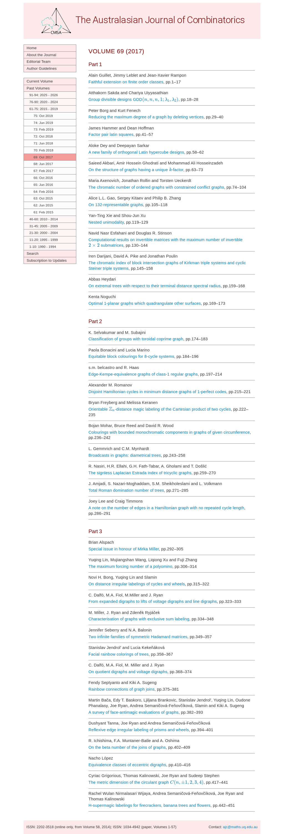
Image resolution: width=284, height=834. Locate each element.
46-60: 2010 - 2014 (43, 219)
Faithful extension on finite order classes (125, 82)
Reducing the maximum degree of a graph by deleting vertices (146, 117)
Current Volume (40, 81)
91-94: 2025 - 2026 (43, 95)
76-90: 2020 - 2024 (43, 102)
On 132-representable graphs (115, 205)
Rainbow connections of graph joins (121, 689)
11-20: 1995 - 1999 (43, 239)
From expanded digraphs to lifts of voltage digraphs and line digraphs (152, 601)
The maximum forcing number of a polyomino (130, 566)
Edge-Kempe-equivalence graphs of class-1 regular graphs (143, 374)
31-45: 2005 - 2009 (43, 226)
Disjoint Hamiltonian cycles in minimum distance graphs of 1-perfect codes (157, 391)
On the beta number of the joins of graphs (127, 747)
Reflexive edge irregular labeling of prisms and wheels (138, 730)
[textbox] (160, 99)
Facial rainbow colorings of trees (118, 654)
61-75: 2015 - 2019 (43, 109)
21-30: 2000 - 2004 (43, 232)
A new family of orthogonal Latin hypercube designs (136, 152)
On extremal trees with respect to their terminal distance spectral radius (154, 286)
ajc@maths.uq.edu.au (240, 827)
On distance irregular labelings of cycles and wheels (136, 584)
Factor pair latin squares (110, 134)
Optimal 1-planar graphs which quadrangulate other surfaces (144, 303)
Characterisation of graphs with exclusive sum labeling (138, 619)
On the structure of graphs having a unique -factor (135, 170)
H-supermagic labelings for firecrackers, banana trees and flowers (149, 805)
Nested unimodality (106, 222)
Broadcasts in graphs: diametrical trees (124, 455)
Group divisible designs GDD (133, 99)
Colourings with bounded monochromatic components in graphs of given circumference (169, 432)
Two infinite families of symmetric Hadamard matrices (137, 637)
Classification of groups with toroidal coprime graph (135, 339)
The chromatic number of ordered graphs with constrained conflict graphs (156, 187)
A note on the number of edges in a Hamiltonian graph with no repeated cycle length (166, 508)
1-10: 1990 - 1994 (42, 246)
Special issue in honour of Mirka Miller (123, 549)
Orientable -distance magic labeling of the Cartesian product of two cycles (159, 409)
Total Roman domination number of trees (126, 490)
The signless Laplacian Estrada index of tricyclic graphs (139, 473)
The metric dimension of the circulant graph (146, 782)
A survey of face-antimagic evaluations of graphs (133, 712)
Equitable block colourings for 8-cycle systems (131, 356)
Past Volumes (38, 88)
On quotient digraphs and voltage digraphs (127, 672)
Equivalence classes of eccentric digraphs (127, 765)
